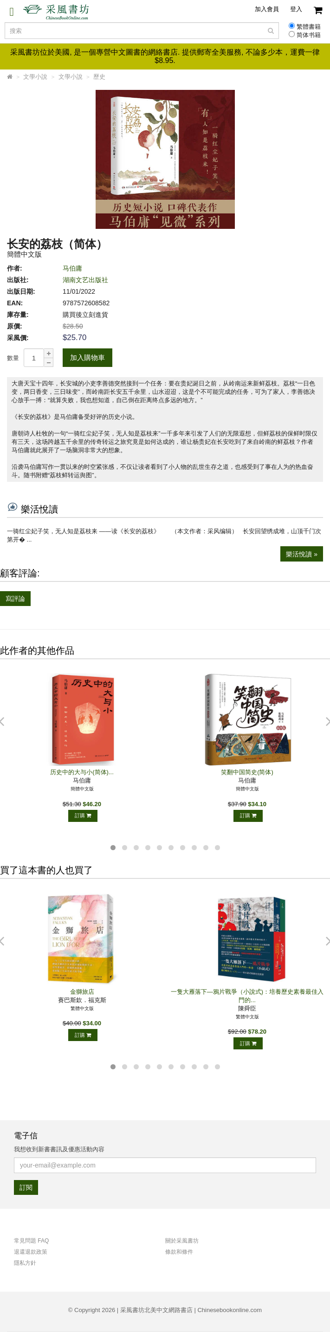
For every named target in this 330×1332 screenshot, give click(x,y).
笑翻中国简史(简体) (247, 772)
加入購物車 (87, 357)
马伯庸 (72, 268)
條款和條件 (179, 1252)
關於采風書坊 (182, 1240)
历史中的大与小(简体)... (82, 772)
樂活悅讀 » (301, 554)
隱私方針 (25, 1263)
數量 (13, 357)
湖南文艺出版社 (85, 280)
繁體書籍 (309, 27)
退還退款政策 (30, 1252)
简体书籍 (309, 35)
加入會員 (267, 9)
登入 (296, 9)
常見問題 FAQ (31, 1240)
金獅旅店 (82, 991)
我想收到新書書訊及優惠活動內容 (59, 1149)
